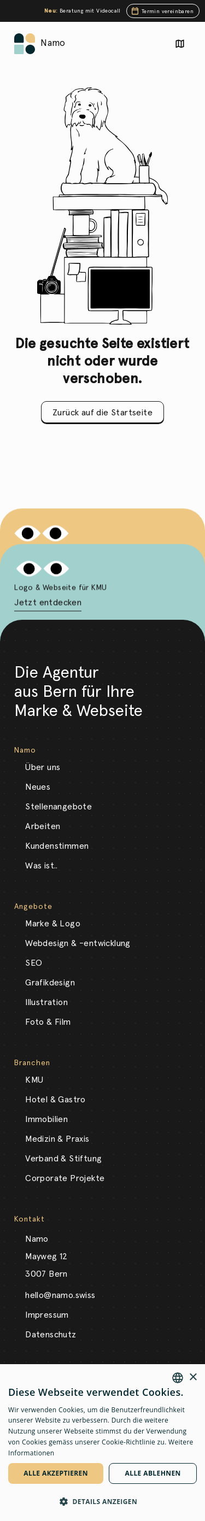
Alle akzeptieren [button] (56, 1473)
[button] (102, 1501)
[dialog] (102, 1442)
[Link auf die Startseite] (24, 43)
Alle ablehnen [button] (153, 1473)
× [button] (193, 1377)
